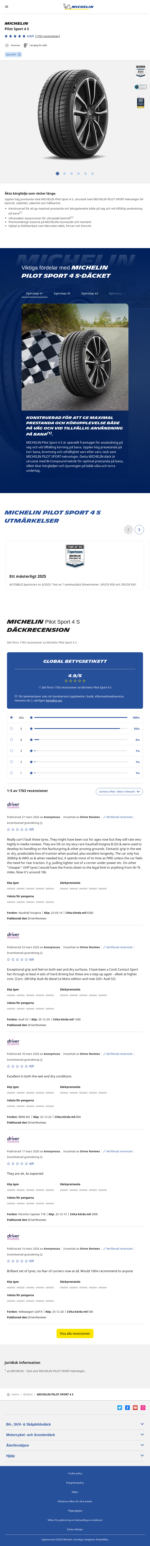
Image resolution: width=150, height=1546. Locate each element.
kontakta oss (54, 700)
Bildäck (28, 1394)
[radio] (75, 717)
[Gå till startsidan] (78, 6)
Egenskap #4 (117, 293)
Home (13, 1394)
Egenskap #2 (62, 293)
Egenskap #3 (89, 293)
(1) (20, 212)
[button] (32, 36)
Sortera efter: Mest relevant (119, 791)
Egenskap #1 (34, 293)
